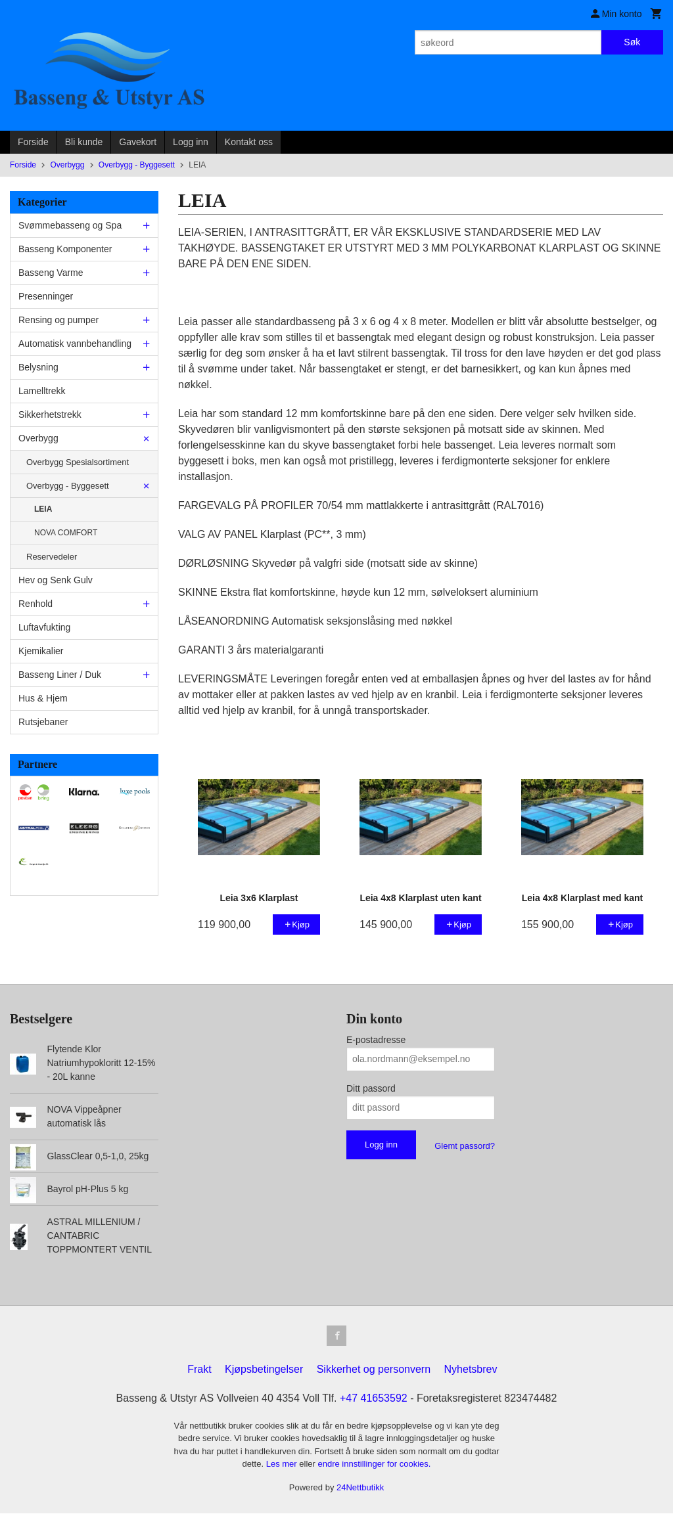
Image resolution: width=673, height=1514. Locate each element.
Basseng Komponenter (65, 249)
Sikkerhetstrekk (49, 414)
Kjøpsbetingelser (264, 1369)
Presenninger (45, 296)
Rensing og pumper (58, 320)
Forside (33, 142)
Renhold (35, 603)
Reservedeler (51, 557)
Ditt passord (371, 1088)
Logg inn (190, 142)
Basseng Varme (50, 272)
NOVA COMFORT (65, 532)
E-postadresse (376, 1040)
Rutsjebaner (43, 722)
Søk (632, 42)
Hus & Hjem (43, 698)
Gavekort (137, 142)
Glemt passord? (464, 1146)
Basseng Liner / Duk (59, 674)
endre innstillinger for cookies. (373, 1464)
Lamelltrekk (42, 391)
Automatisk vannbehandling (74, 343)
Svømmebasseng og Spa (70, 225)
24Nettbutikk (360, 1488)
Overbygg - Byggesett (67, 486)
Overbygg (38, 438)
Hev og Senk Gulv (55, 580)
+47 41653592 (373, 1398)
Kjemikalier (40, 651)
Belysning (38, 367)
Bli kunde (84, 142)
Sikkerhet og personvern (373, 1369)
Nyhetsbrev (471, 1369)
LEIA (43, 509)
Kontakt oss (249, 142)
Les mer (283, 1464)
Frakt (199, 1369)
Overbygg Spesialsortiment (77, 462)
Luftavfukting (44, 627)
